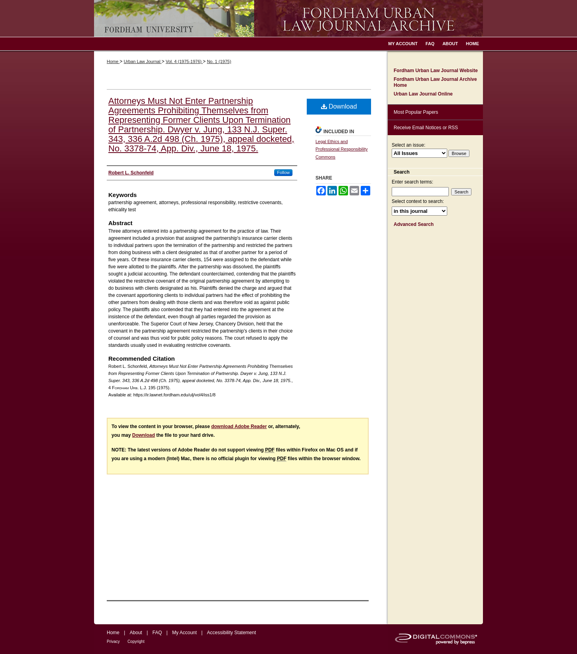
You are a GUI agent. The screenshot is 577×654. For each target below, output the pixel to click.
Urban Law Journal (143, 61)
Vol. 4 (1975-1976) (184, 61)
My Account (184, 632)
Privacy (113, 641)
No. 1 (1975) (219, 61)
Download (339, 106)
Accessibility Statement (231, 632)
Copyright (135, 641)
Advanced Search (414, 224)
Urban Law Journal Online (423, 94)
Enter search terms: (412, 182)
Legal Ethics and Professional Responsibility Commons (341, 149)
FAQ (157, 632)
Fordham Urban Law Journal (288, 18)
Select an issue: (408, 145)
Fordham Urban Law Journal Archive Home (435, 82)
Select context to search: (418, 201)
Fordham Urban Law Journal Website (436, 70)
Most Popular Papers (416, 112)
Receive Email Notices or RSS (426, 127)
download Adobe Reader (239, 426)
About (136, 632)
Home (113, 61)
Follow (283, 172)
